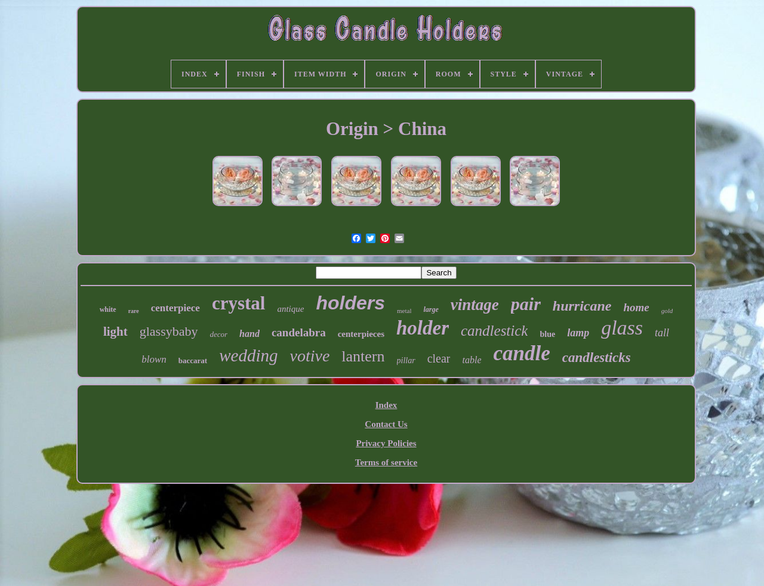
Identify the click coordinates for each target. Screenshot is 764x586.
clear (439, 358)
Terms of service (386, 462)
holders (350, 303)
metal (404, 310)
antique (290, 309)
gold (667, 310)
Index (386, 405)
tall (662, 333)
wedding (248, 355)
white (108, 309)
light (115, 331)
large (430, 309)
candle (521, 353)
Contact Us (386, 424)
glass (622, 328)
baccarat (192, 360)
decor (219, 334)
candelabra (299, 332)
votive (309, 355)
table (471, 360)
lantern (362, 356)
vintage (475, 305)
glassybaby (169, 331)
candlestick (494, 331)
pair (526, 304)
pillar (406, 360)
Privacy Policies (386, 443)
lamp (578, 333)
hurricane (582, 306)
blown (154, 359)
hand (249, 334)
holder (422, 328)
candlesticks (596, 357)
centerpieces (361, 334)
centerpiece (175, 308)
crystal (239, 303)
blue (547, 334)
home (636, 307)
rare (133, 311)
